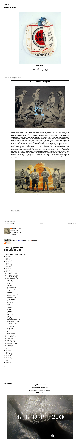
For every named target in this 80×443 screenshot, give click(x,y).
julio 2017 (10, 335)
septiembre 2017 (11, 278)
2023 (7, 261)
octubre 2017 (10, 277)
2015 (7, 348)
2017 (7, 271)
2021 (7, 265)
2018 (7, 270)
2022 (7, 263)
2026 (7, 256)
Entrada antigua (72, 223)
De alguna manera (11, 287)
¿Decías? (9, 316)
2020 (7, 266)
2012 (7, 354)
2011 (7, 355)
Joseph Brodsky (11, 333)
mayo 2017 (10, 338)
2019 (7, 268)
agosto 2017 (10, 280)
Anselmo (9, 330)
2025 (7, 258)
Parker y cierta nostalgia (13, 294)
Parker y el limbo (11, 295)
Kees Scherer (10, 285)
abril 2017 (10, 340)
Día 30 (8, 283)
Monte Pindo (10, 314)
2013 (7, 352)
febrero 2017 (10, 343)
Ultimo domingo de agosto (40, 82)
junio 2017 (10, 336)
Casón (8, 290)
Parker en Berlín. (11, 299)
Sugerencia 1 (10, 311)
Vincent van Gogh (11, 297)
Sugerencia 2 (10, 309)
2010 (7, 357)
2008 (7, 360)
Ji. (7, 331)
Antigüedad (10, 282)
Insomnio (9, 292)
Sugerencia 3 (10, 307)
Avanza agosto (10, 302)
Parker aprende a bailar (12, 301)
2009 (7, 359)
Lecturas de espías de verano (14, 324)
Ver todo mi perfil (14, 234)
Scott (8, 312)
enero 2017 (10, 345)
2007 (7, 362)
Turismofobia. (10, 326)
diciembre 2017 (11, 273)
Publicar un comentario (9, 221)
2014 (7, 350)
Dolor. (8, 304)
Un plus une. (10, 328)
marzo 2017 (10, 342)
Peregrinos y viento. (12, 323)
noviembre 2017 (11, 275)
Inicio (41, 223)
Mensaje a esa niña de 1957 (14, 321)
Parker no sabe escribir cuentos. (15, 306)
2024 (7, 259)
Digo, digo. (9, 318)
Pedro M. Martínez (16, 228)
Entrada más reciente (9, 223)
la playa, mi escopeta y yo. (13, 319)
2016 (7, 347)
